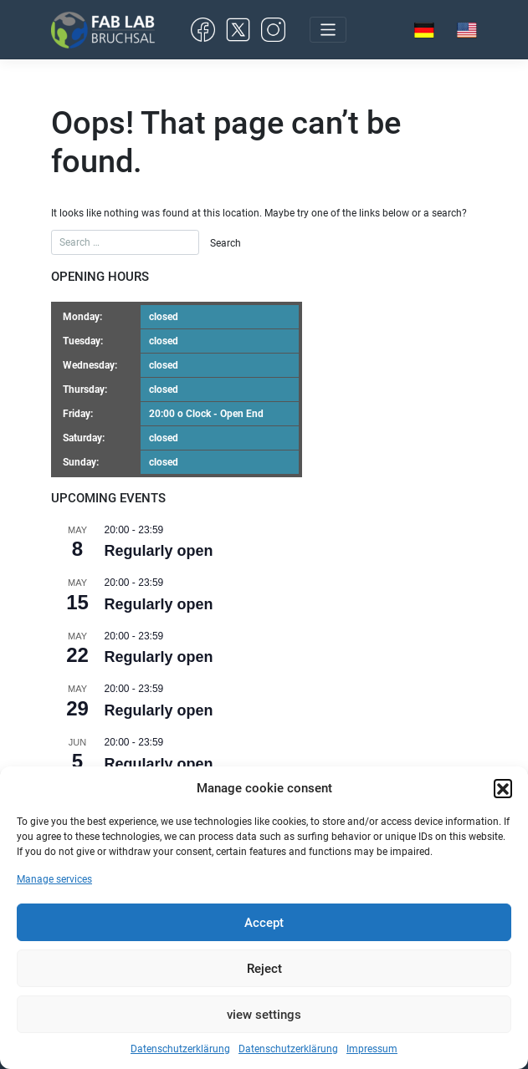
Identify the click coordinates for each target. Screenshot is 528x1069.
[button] (503, 788)
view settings (264, 1014)
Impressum (371, 1049)
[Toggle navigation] (328, 30)
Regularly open (159, 550)
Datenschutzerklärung (180, 1049)
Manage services (54, 879)
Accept (264, 922)
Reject (264, 968)
